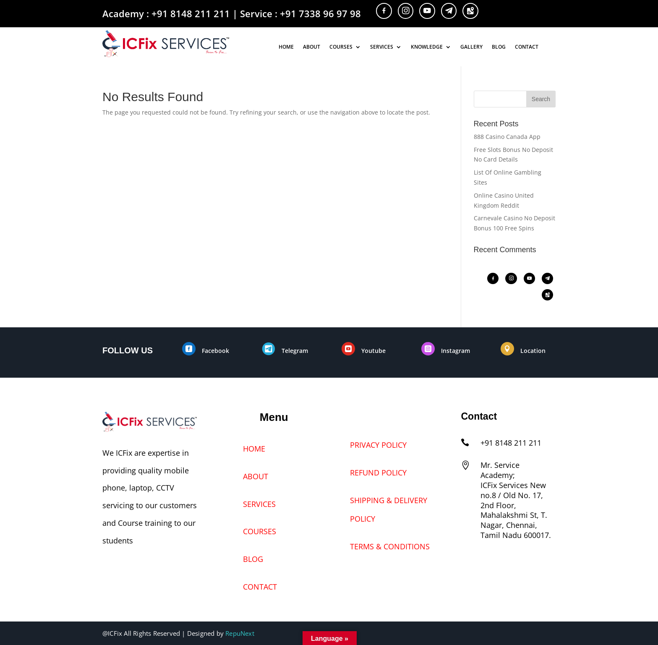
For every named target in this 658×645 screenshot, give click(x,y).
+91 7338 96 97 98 (320, 13)
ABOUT (311, 47)
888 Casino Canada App (507, 137)
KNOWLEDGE (427, 47)
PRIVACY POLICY (378, 445)
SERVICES (381, 47)
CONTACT (526, 47)
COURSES (340, 47)
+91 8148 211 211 (190, 13)
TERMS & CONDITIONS (390, 546)
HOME (286, 47)
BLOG (499, 47)
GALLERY (471, 47)
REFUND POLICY (378, 472)
